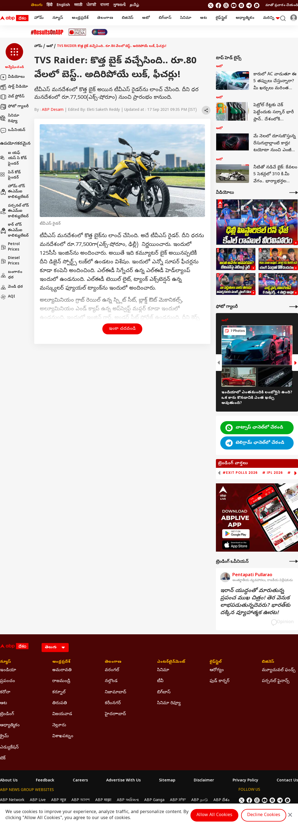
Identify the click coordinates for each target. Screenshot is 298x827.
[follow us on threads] (226, 5)
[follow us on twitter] (210, 5)
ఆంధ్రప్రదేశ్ (80, 18)
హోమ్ (39, 18)
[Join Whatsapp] (256, 5)
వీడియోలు (12, 77)
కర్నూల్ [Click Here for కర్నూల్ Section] (58, 692)
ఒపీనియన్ (12, 130)
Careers (80, 781)
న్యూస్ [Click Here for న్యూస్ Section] (5, 662)
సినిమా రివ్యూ (9, 118)
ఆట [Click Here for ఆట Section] (3, 703)
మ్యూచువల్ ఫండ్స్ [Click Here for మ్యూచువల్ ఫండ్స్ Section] (279, 670)
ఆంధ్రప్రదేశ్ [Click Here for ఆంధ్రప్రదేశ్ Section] (61, 662)
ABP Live (38, 800)
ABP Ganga (154, 800)
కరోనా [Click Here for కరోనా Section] (5, 692)
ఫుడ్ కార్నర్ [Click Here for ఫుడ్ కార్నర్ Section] (219, 681)
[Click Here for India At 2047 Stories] (99, 32)
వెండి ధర (11, 287)
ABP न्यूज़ (58, 800)
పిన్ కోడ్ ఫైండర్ (10, 175)
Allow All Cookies (214, 815)
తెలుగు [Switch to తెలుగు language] (36, 5)
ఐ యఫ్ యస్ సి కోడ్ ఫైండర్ (13, 158)
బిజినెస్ (127, 18)
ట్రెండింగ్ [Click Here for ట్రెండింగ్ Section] (7, 714)
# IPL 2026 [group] (272, 473)
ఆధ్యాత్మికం (245, 18)
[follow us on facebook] (218, 5)
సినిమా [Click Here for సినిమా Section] (163, 670)
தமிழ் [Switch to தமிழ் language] (134, 5)
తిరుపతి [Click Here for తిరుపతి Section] (59, 703)
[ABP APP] (236, 533)
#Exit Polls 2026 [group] (240, 473)
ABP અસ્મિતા (128, 800)
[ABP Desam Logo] (14, 18)
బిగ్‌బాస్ (165, 18)
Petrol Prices (10, 247)
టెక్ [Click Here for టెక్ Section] (2, 758)
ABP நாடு (199, 800)
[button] (14, 56)
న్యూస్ (57, 18)
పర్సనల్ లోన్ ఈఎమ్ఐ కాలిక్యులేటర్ (14, 211)
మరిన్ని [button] (271, 18)
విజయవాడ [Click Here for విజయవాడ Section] (62, 714)
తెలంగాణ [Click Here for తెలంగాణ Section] (113, 662)
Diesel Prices (10, 261)
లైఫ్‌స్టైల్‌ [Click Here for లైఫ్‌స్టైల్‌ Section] (216, 662)
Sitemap (167, 781)
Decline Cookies (263, 815)
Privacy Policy (245, 781)
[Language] (55, 647)
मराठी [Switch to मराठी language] (78, 5)
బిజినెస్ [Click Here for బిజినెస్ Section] (268, 662)
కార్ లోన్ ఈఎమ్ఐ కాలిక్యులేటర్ (14, 230)
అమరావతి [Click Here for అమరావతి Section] (62, 670)
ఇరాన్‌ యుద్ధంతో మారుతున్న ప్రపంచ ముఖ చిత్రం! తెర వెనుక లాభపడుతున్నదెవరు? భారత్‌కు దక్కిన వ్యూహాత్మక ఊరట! (255, 602)
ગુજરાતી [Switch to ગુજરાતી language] (119, 5)
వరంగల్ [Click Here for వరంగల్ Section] (112, 670)
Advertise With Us (123, 781)
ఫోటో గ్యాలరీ (14, 106)
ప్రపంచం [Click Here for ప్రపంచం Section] (7, 681)
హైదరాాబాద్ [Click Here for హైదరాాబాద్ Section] (115, 714)
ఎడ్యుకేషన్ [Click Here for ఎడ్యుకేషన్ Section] (9, 748)
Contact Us (287, 781)
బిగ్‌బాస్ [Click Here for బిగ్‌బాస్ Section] (163, 692)
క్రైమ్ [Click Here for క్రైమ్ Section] (4, 736)
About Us (9, 781)
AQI (7, 297)
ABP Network (12, 800)
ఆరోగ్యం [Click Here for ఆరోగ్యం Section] (217, 670)
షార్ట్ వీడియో (14, 87)
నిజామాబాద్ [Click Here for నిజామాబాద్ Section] (115, 692)
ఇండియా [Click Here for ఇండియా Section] (8, 670)
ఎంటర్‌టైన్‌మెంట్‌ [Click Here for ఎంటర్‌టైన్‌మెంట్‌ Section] (171, 662)
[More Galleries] (293, 307)
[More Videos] (293, 193)
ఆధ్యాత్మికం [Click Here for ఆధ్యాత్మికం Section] (10, 725)
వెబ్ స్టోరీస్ (12, 97)
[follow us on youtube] (233, 5)
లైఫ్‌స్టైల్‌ (221, 18)
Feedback (45, 781)
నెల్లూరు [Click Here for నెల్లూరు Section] (59, 725)
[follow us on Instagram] (241, 5)
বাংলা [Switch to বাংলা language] (104, 5)
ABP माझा (103, 800)
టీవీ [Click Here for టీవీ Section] (160, 681)
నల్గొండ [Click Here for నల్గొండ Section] (111, 681)
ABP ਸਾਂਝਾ (178, 800)
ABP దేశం (221, 800)
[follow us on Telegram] (249, 5)
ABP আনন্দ (80, 800)
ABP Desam (52, 110)
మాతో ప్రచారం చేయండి (281, 5)
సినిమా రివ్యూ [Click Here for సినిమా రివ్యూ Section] (169, 703)
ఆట (203, 18)
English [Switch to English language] (63, 5)
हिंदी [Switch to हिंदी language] (50, 5)
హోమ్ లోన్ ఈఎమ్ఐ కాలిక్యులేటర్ (14, 192)
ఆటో (146, 18)
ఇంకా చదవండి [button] (122, 329)
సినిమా (185, 18)
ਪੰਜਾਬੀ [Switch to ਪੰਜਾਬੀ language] (91, 5)
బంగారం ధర (11, 275)
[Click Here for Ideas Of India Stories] (77, 32)
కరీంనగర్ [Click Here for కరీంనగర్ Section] (113, 703)
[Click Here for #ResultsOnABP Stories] (47, 32)
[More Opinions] (293, 561)
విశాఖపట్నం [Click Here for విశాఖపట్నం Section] (62, 736)
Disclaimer (204, 781)
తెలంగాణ (105, 18)
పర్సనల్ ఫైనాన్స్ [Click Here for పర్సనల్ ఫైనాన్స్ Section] (276, 681)
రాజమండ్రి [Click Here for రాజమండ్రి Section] (61, 681)
